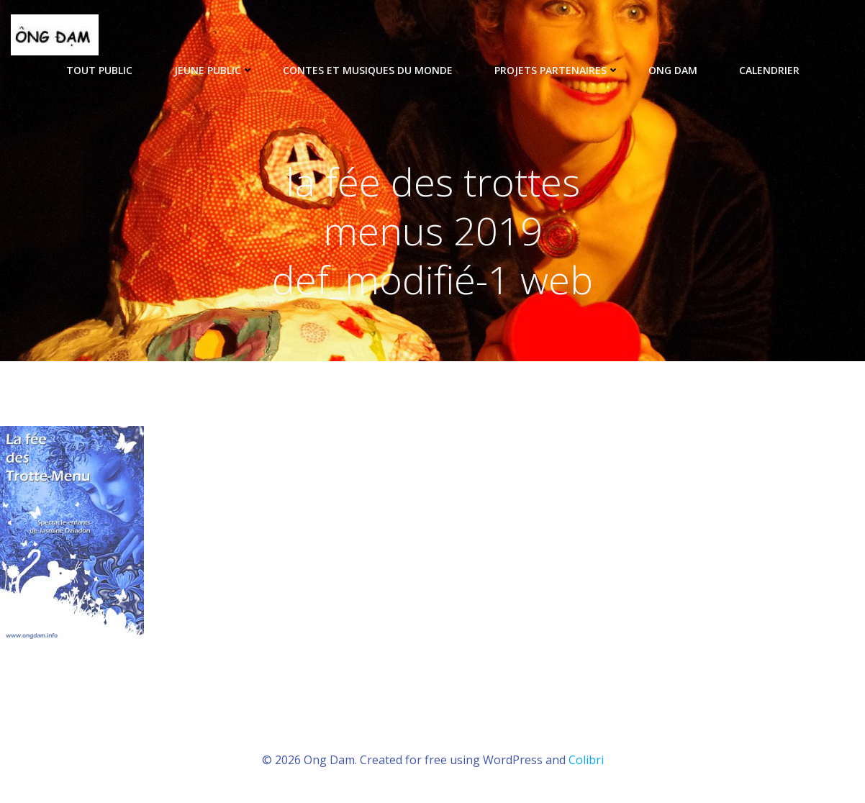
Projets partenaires (557, 70)
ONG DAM (679, 70)
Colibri (586, 760)
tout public (105, 70)
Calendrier (769, 70)
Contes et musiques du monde (374, 70)
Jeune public (214, 70)
